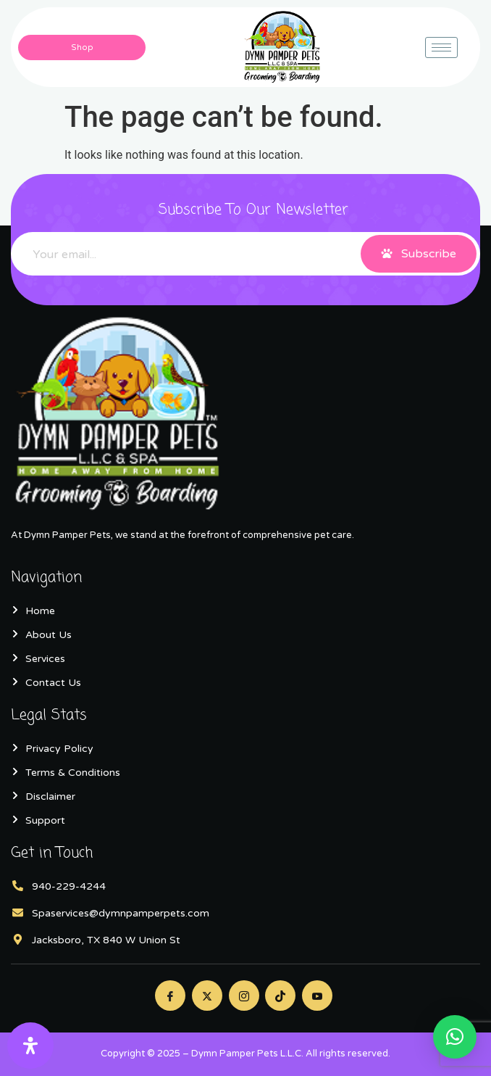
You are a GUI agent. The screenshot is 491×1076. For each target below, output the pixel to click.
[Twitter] (207, 995)
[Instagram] (244, 995)
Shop (82, 47)
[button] (455, 1037)
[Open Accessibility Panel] (30, 1045)
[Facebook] (170, 995)
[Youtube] (317, 995)
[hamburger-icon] (441, 47)
